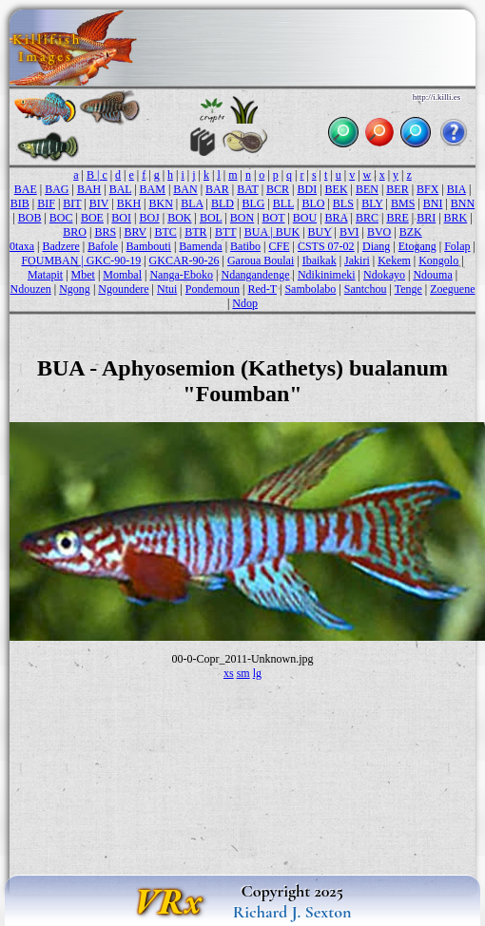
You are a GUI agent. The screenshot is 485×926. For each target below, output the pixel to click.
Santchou (365, 289)
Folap (457, 246)
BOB (30, 217)
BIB (19, 203)
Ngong (74, 289)
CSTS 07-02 (326, 246)
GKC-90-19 (114, 260)
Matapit (45, 274)
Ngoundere (123, 289)
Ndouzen (30, 289)
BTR (195, 232)
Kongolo (438, 260)
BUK (288, 232)
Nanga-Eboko (181, 274)
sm (243, 673)
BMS (403, 203)
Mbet (83, 274)
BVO (379, 232)
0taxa (22, 246)
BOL (211, 217)
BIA (456, 189)
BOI (121, 217)
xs (228, 673)
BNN (463, 203)
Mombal (122, 274)
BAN (185, 189)
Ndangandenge (256, 274)
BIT (72, 203)
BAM (152, 189)
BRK (456, 217)
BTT (225, 232)
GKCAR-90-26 (184, 260)
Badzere (60, 246)
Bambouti (148, 246)
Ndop (245, 303)
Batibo (245, 246)
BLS (343, 203)
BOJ (149, 217)
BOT (273, 217)
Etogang (417, 246)
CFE (279, 246)
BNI (433, 203)
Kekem (394, 260)
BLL (283, 203)
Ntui (167, 289)
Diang (376, 246)
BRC (367, 217)
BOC (61, 217)
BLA (192, 203)
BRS (105, 232)
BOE (92, 217)
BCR (277, 189)
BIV (98, 203)
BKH (129, 203)
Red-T (262, 289)
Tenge (408, 289)
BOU (305, 217)
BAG (56, 189)
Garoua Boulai (260, 260)
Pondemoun (212, 289)
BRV (135, 232)
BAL (120, 189)
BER (397, 189)
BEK (336, 189)
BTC (165, 232)
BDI (307, 189)
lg (257, 673)
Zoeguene (452, 289)
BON (242, 217)
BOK (179, 217)
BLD (222, 203)
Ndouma (432, 274)
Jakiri (357, 260)
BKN (160, 203)
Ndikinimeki (327, 274)
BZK (410, 232)
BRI (426, 217)
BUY (320, 232)
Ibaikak (319, 260)
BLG (253, 203)
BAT (247, 189)
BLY (371, 203)
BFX (427, 189)
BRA (336, 217)
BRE (397, 217)
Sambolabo (310, 289)
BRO (75, 232)
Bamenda (200, 246)
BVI (349, 232)
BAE (25, 189)
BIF (46, 203)
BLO (312, 203)
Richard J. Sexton (292, 911)
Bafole (102, 246)
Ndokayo (384, 274)
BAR (217, 189)
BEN (367, 189)
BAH (89, 189)
